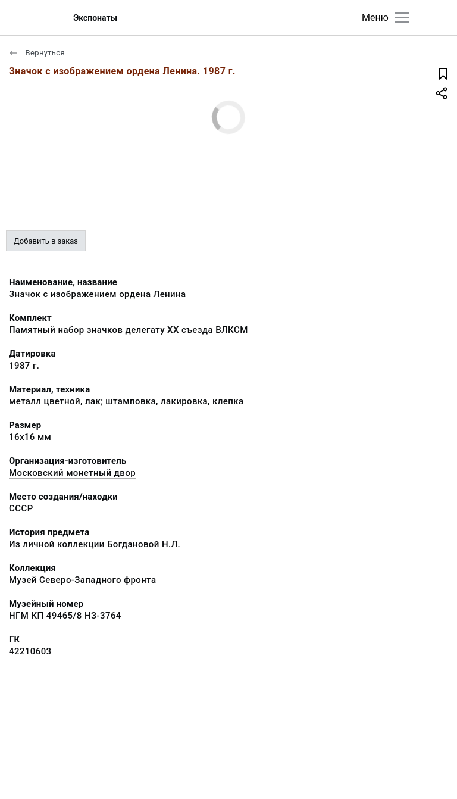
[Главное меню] (402, 17)
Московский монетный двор (72, 472)
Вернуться (37, 52)
